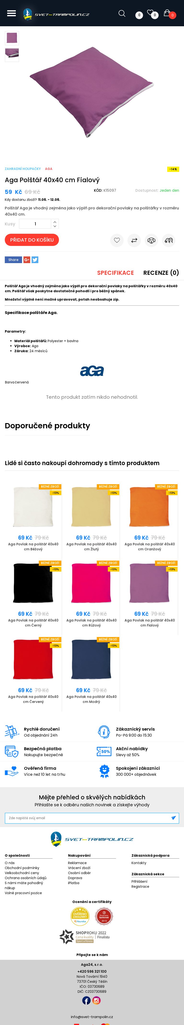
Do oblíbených (117, 241)
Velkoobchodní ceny (22, 873)
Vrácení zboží (79, 868)
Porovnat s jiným (134, 241)
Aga (48, 169)
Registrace (140, 886)
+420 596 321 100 (92, 971)
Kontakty (139, 862)
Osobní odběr (79, 873)
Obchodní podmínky (22, 868)
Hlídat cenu (151, 241)
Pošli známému (168, 241)
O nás (10, 862)
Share (13, 259)
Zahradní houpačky (23, 169)
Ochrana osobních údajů (25, 878)
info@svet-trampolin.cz (92, 1016)
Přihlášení (139, 881)
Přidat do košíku (32, 240)
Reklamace (77, 862)
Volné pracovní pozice (23, 893)
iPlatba (73, 883)
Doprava (75, 878)
